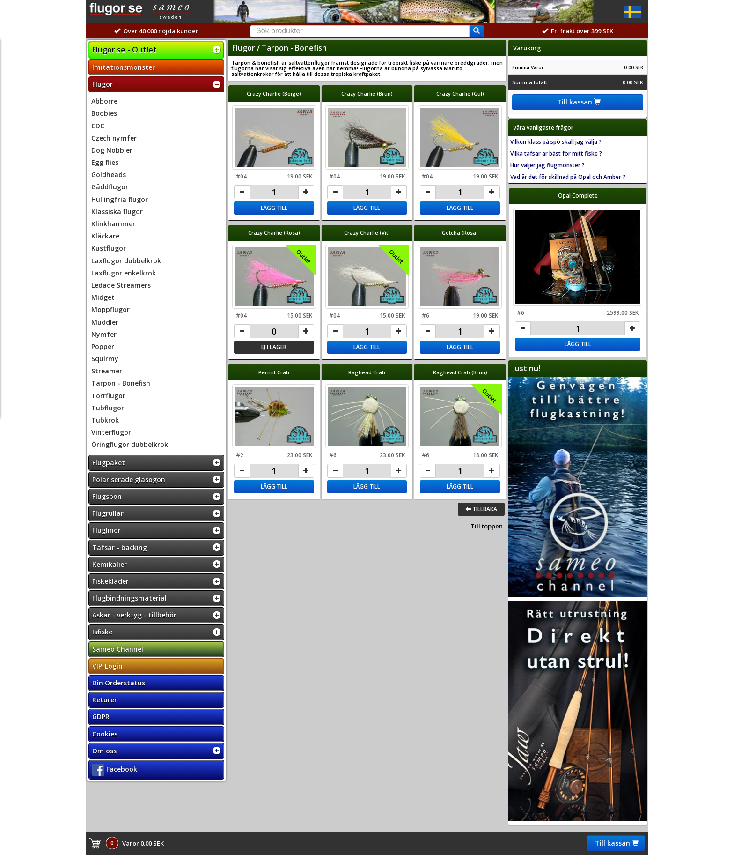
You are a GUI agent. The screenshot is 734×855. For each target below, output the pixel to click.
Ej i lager (273, 347)
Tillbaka (481, 509)
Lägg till (274, 208)
